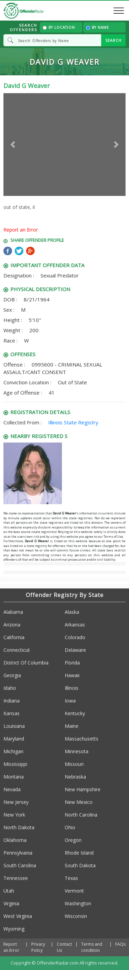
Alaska (72, 612)
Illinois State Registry (73, 422)
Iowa (70, 700)
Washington (78, 903)
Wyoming (13, 928)
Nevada (12, 789)
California (13, 637)
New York (14, 814)
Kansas (11, 713)
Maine (71, 726)
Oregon (73, 840)
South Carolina (19, 865)
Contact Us (64, 947)
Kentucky (75, 713)
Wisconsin (76, 916)
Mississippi (15, 764)
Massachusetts (81, 738)
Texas (71, 878)
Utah (8, 890)
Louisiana (14, 726)
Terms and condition (91, 947)
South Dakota (80, 865)
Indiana (11, 700)
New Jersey (16, 802)
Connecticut (16, 650)
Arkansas (75, 624)
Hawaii (72, 675)
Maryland (13, 738)
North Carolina (81, 814)
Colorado (75, 637)
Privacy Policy (38, 947)
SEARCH (113, 40)
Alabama (13, 612)
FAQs (120, 944)
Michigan (13, 751)
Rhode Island (79, 852)
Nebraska (75, 776)
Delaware (75, 650)
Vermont (74, 890)
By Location (59, 27)
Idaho (9, 688)
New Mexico (79, 802)
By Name (97, 27)
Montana (13, 776)
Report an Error (20, 229)
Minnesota (76, 751)
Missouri (74, 764)
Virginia (11, 903)
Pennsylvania (17, 852)
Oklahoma (14, 840)
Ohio (70, 827)
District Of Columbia (26, 662)
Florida (72, 662)
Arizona (11, 624)
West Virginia (17, 916)
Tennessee (15, 878)
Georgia (12, 675)
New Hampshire (82, 789)
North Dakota (18, 827)
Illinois (71, 688)
